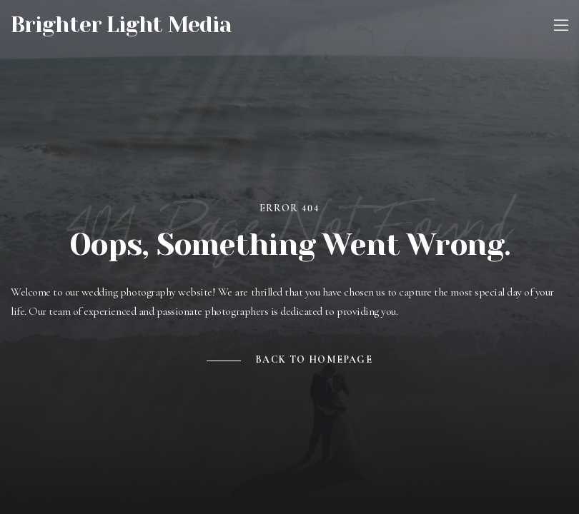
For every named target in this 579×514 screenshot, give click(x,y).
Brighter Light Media (121, 25)
